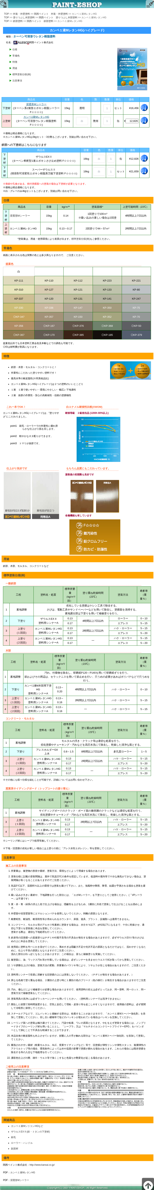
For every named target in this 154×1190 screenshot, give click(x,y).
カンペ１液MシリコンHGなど (27, 1126)
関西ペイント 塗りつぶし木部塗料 (58, 17)
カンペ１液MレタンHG (22, 1172)
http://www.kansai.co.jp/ (42, 1164)
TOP (6, 13)
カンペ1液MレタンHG (36, 116)
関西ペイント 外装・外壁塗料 (51, 13)
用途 (14, 68)
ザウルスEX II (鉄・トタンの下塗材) (30, 1131)
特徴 (14, 62)
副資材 (14, 1148)
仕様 (14, 49)
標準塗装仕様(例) (21, 74)
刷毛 (13, 1137)
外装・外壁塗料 (21, 13)
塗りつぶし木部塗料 (24, 17)
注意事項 (17, 80)
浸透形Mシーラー (36, 104)
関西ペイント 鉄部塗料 (40, 21)
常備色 (16, 55)
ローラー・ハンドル (22, 1143)
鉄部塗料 (18, 21)
